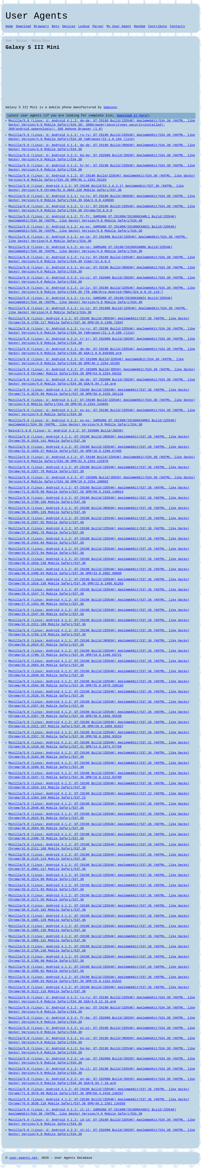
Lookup (84, 26)
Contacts (177, 26)
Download (23, 26)
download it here (132, 116)
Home (9, 26)
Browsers (41, 26)
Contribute (157, 26)
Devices (68, 26)
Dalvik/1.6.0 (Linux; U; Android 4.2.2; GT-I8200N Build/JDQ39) (65, 431)
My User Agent (119, 26)
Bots (55, 26)
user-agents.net (23, 1158)
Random (139, 26)
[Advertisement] (100, 78)
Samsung (110, 107)
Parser (98, 26)
